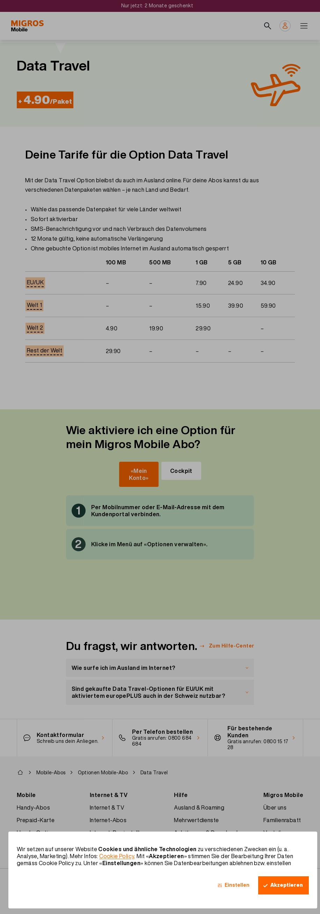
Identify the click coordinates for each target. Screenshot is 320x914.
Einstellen (237, 885)
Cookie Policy (116, 856)
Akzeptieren (286, 885)
